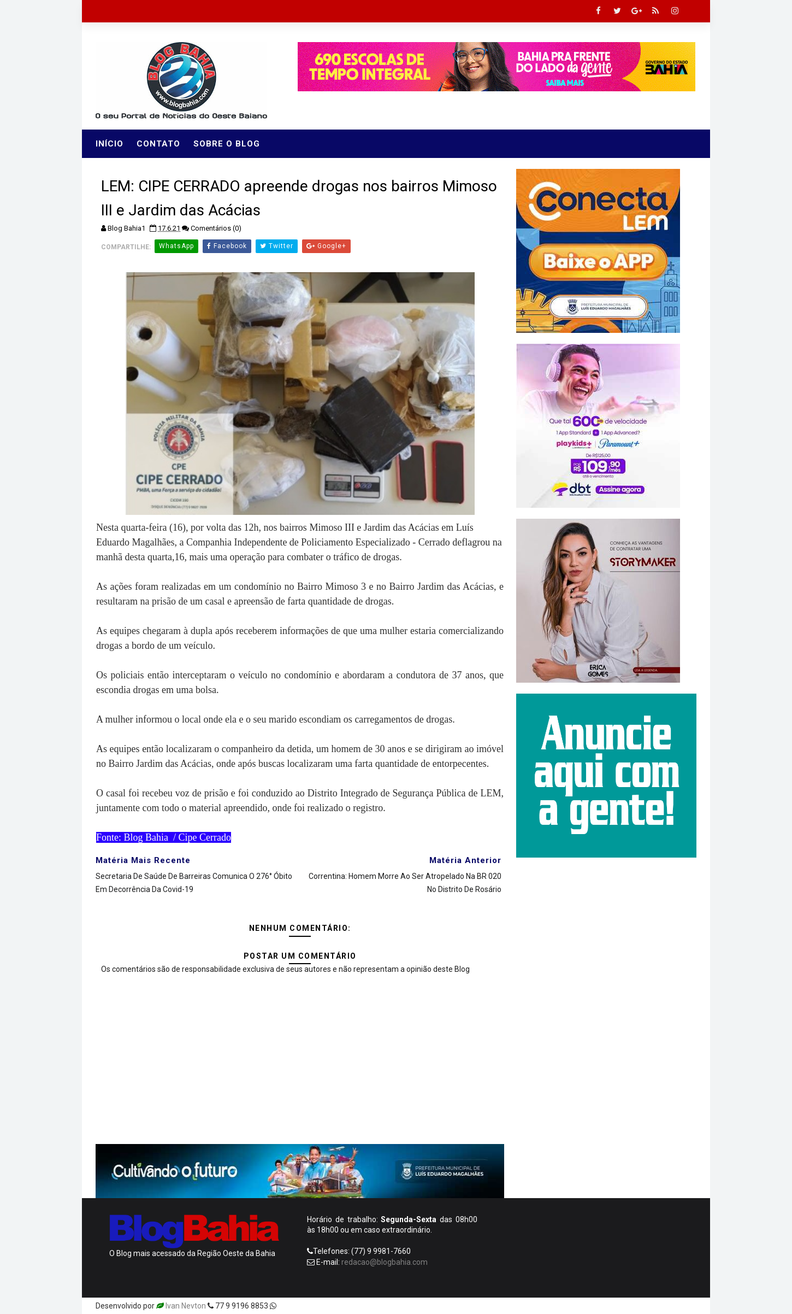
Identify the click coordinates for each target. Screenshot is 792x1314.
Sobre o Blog (226, 144)
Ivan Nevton (186, 1305)
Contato (158, 144)
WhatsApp (176, 246)
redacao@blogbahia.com (384, 1262)
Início (109, 144)
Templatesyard (304, 1305)
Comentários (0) (216, 228)
